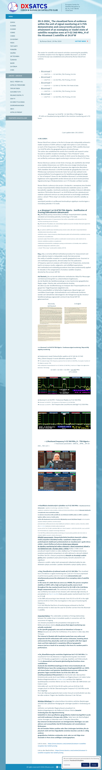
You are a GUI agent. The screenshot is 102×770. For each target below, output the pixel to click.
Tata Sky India (15, 88)
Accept (94, 765)
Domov (12, 22)
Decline (85, 765)
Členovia (13, 60)
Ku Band (13, 26)
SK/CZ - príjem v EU (16, 82)
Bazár (12, 63)
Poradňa (13, 49)
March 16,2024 (54, 594)
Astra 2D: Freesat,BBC (17, 85)
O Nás (12, 70)
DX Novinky (14, 39)
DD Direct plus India (17, 102)
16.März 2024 (62, 679)
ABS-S (12, 109)
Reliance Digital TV (17, 95)
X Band (12, 32)
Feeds (12, 43)
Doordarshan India (17, 105)
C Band (12, 36)
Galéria (13, 53)
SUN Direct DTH (15, 92)
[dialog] (81, 762)
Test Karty (14, 46)
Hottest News (80, 41)
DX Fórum (13, 66)
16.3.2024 (42, 526)
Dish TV (12, 99)
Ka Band (13, 29)
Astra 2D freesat (16, 112)
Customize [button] (67, 765)
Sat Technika (14, 56)
